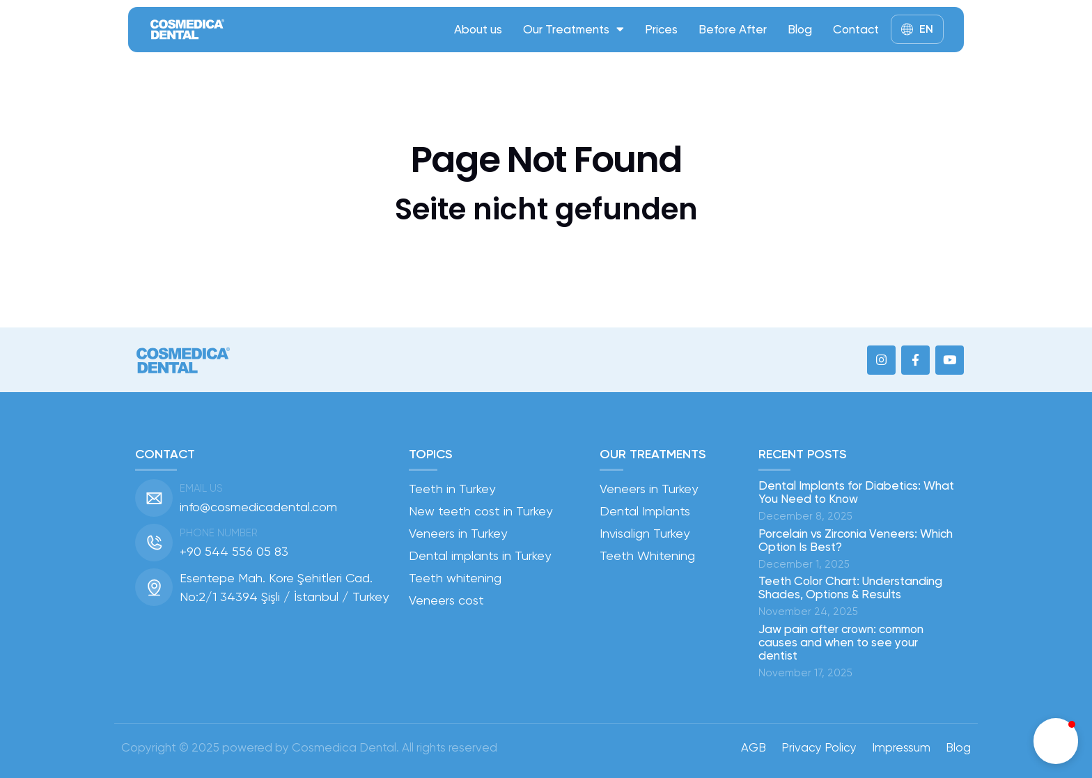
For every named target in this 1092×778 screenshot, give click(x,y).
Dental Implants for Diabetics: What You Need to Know (856, 492)
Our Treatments (573, 29)
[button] (1056, 741)
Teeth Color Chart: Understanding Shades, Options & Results (850, 587)
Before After (733, 29)
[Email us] (154, 498)
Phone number (219, 533)
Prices (661, 29)
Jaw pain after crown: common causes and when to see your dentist (840, 642)
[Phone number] (154, 542)
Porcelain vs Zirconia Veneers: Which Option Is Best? (855, 540)
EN (926, 29)
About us (478, 29)
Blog (800, 29)
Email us (201, 488)
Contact (856, 29)
